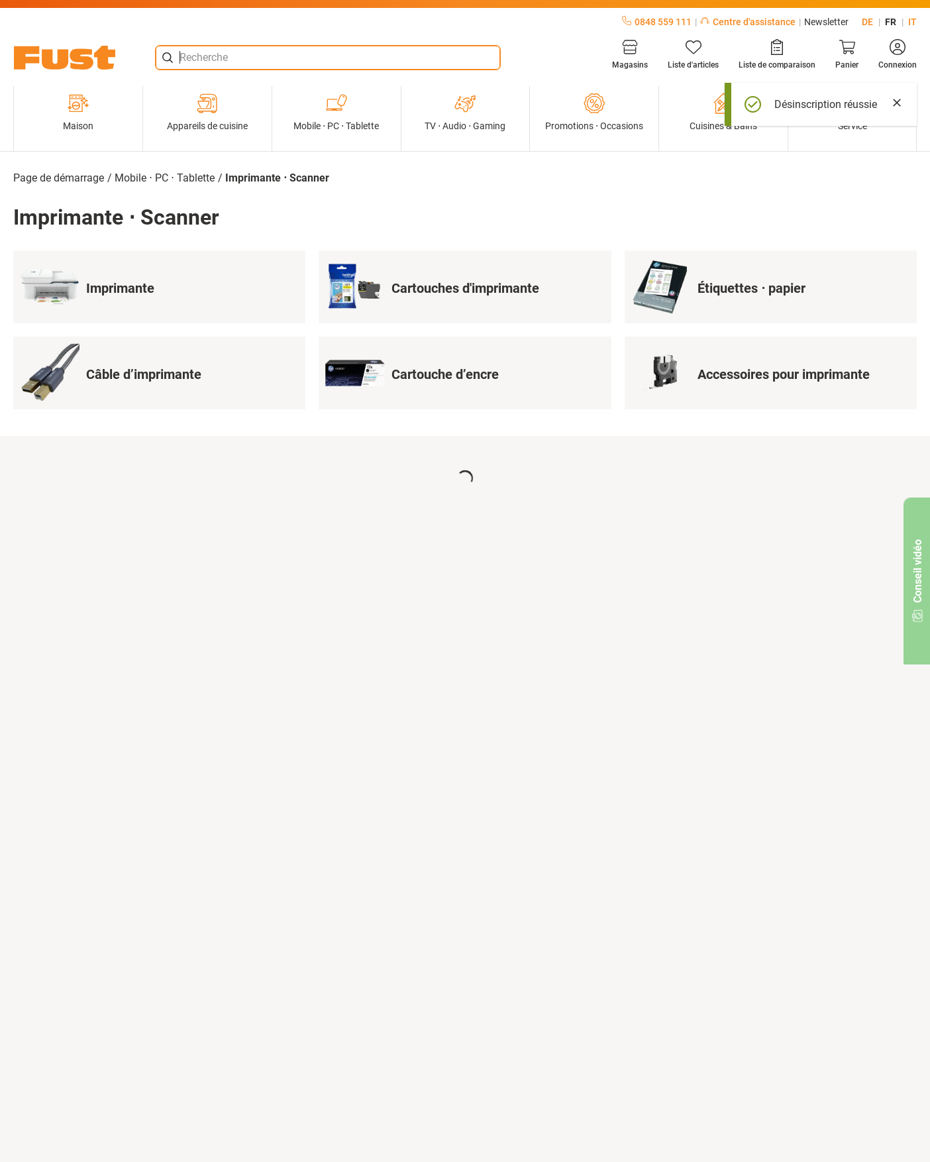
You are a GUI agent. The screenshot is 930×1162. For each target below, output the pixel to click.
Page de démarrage (58, 178)
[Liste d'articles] (693, 54)
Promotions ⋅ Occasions (594, 112)
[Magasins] (630, 54)
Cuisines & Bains (723, 112)
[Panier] (846, 54)
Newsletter (826, 22)
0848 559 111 (657, 22)
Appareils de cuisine (207, 112)
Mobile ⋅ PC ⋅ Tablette (336, 112)
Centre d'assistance (748, 22)
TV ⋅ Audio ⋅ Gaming (465, 112)
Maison (78, 112)
